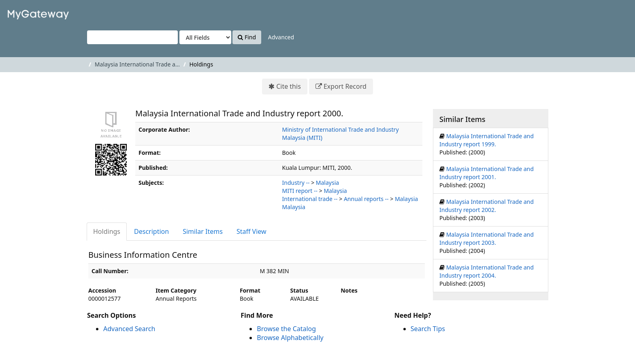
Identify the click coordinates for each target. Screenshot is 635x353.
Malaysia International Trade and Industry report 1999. (486, 140)
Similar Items (203, 231)
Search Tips (428, 328)
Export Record (345, 86)
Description (151, 231)
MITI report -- (300, 191)
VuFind (26, 12)
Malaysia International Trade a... (137, 64)
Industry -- (296, 182)
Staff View (251, 231)
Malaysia (327, 182)
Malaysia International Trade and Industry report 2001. (486, 173)
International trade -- (310, 199)
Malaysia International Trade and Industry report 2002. (486, 206)
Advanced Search (129, 328)
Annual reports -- (366, 199)
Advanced (281, 37)
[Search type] (205, 37)
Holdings (106, 231)
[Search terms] (132, 37)
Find (247, 37)
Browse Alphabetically (290, 337)
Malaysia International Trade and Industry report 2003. (486, 238)
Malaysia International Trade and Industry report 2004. (486, 271)
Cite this (288, 86)
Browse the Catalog (286, 328)
